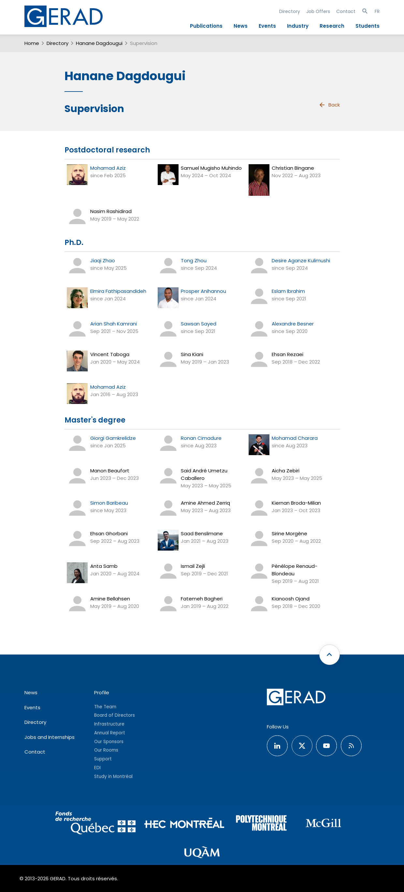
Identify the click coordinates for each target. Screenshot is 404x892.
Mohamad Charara (295, 438)
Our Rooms (106, 750)
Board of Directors (114, 715)
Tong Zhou (194, 260)
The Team (105, 707)
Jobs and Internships (49, 737)
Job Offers (318, 11)
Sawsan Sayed (198, 323)
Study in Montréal (113, 776)
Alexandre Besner (293, 323)
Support (103, 759)
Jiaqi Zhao (102, 260)
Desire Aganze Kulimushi (301, 260)
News (241, 25)
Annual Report (109, 733)
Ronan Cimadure (201, 438)
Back (329, 105)
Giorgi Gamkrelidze (113, 438)
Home (31, 43)
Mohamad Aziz (108, 168)
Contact (345, 11)
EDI (97, 768)
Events (267, 25)
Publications (206, 25)
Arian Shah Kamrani (113, 323)
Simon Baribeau (109, 502)
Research (332, 25)
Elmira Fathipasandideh (118, 291)
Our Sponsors (108, 742)
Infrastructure (109, 724)
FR (377, 11)
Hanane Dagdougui (99, 43)
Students (367, 25)
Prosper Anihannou (203, 291)
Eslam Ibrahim (288, 291)
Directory (289, 11)
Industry (298, 25)
